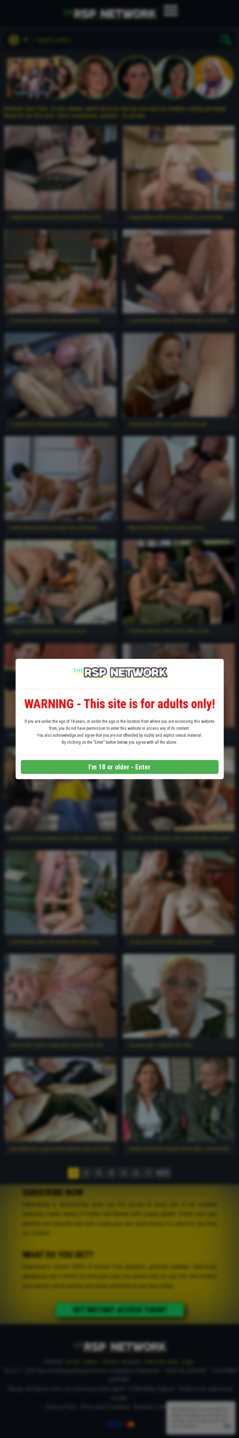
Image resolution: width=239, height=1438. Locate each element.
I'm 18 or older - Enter (119, 767)
